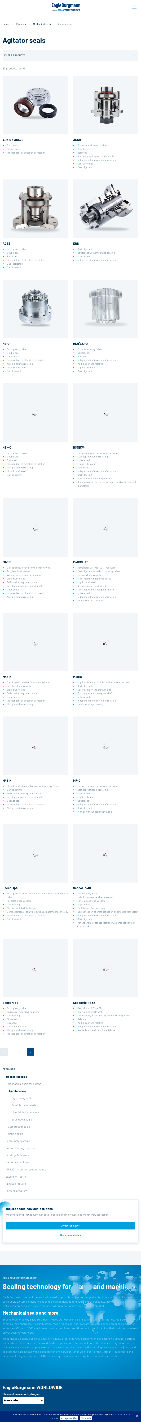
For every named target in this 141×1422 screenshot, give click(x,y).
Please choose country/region (21, 1394)
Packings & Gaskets (17, 1155)
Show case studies (70, 1235)
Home (6, 23)
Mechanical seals (42, 23)
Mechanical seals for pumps (24, 1083)
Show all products (16, 1190)
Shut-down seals (21, 1119)
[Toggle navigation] (134, 7)
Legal (113, 1416)
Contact (124, 1416)
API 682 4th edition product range (26, 1169)
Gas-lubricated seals (23, 1105)
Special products (16, 1183)
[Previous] (4, 1052)
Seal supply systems (18, 1140)
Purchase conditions (67, 1416)
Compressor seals (19, 1126)
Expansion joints (16, 1176)
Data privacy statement (94, 1416)
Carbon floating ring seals (21, 1148)
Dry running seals (21, 1098)
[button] (70, 55)
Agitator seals (17, 1090)
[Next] (30, 1052)
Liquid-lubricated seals (25, 1112)
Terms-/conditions (42, 1416)
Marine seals (15, 1133)
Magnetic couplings (17, 1162)
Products (21, 23)
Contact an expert (70, 1225)
